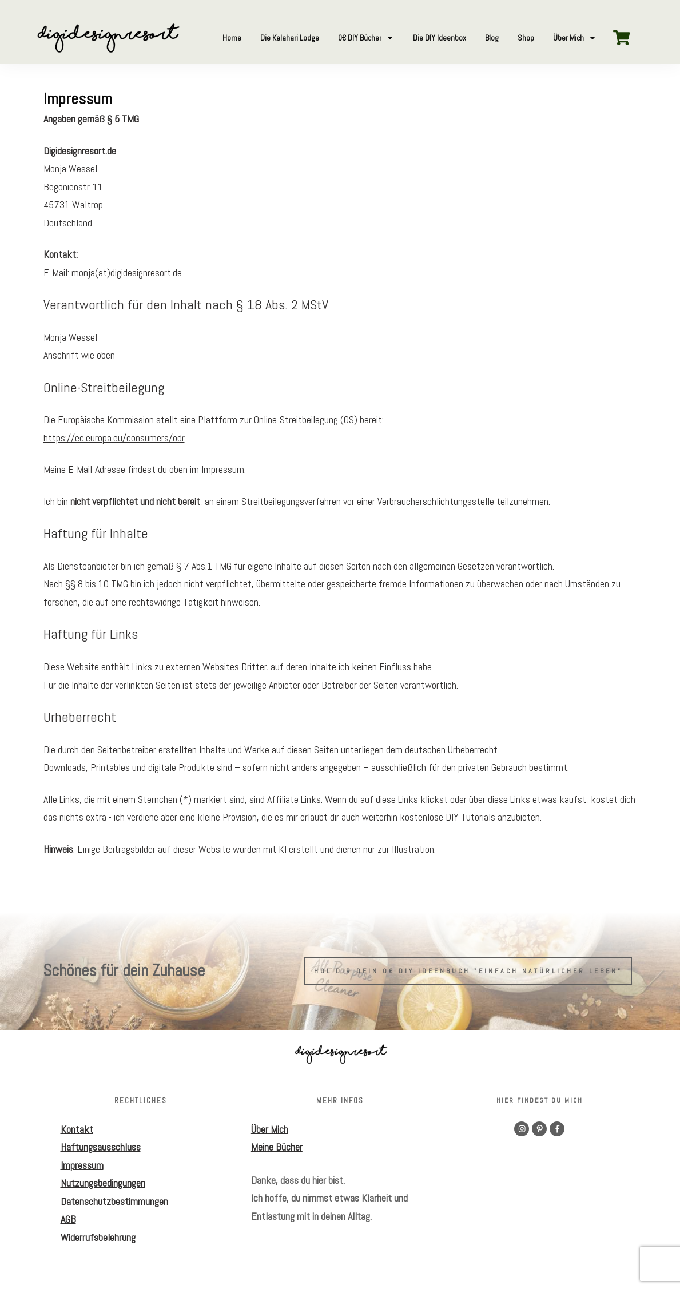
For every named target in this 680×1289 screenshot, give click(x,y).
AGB (68, 1219)
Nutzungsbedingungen (103, 1182)
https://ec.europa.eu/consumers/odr (114, 437)
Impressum (82, 1165)
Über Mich (269, 1129)
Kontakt (77, 1129)
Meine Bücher (277, 1146)
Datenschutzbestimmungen (114, 1201)
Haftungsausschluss (101, 1146)
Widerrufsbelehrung (98, 1237)
